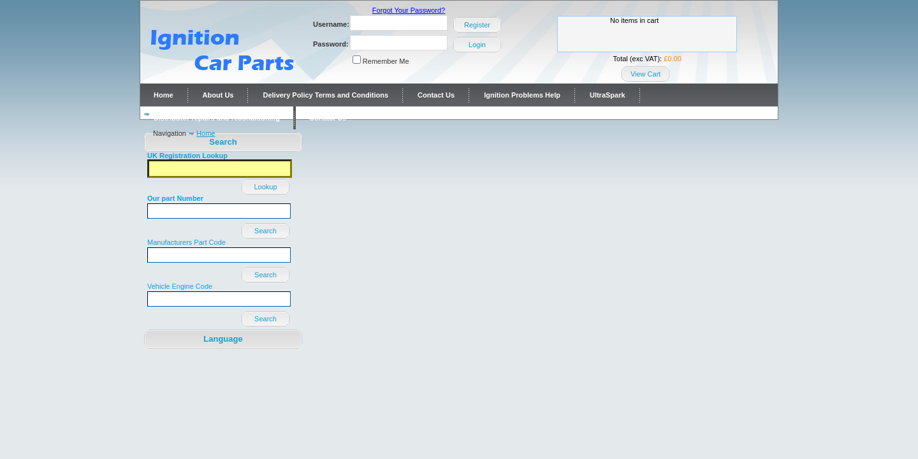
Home (163, 95)
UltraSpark (607, 95)
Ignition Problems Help (522, 95)
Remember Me (386, 61)
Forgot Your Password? (408, 10)
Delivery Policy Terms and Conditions (325, 95)
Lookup (265, 187)
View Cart (645, 74)
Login (477, 44)
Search (265, 231)
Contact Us (436, 95)
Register (477, 25)
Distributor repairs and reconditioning (217, 118)
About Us (218, 95)
